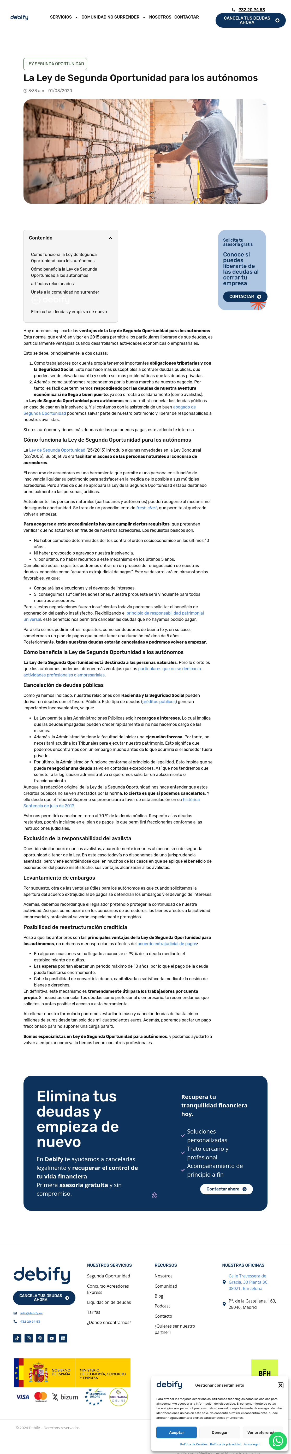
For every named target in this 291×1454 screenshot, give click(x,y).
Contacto (163, 1316)
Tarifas (93, 1312)
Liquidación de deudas (109, 1302)
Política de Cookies (193, 1444)
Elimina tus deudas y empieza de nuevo (69, 311)
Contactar (186, 17)
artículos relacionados (52, 283)
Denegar (220, 1432)
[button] (280, 1385)
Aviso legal (251, 1444)
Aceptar (176, 1432)
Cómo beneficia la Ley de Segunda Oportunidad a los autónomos (64, 272)
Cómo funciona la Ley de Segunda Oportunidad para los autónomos (64, 257)
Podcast (162, 1306)
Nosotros (160, 17)
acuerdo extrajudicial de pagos (167, 943)
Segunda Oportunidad (108, 1276)
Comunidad (166, 1286)
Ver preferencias (262, 1432)
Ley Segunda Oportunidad (55, 63)
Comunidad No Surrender (113, 17)
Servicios (64, 17)
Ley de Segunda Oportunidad (57, 450)
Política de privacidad (225, 1444)
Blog (159, 1296)
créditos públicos (159, 701)
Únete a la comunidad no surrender (65, 297)
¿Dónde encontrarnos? (109, 1322)
